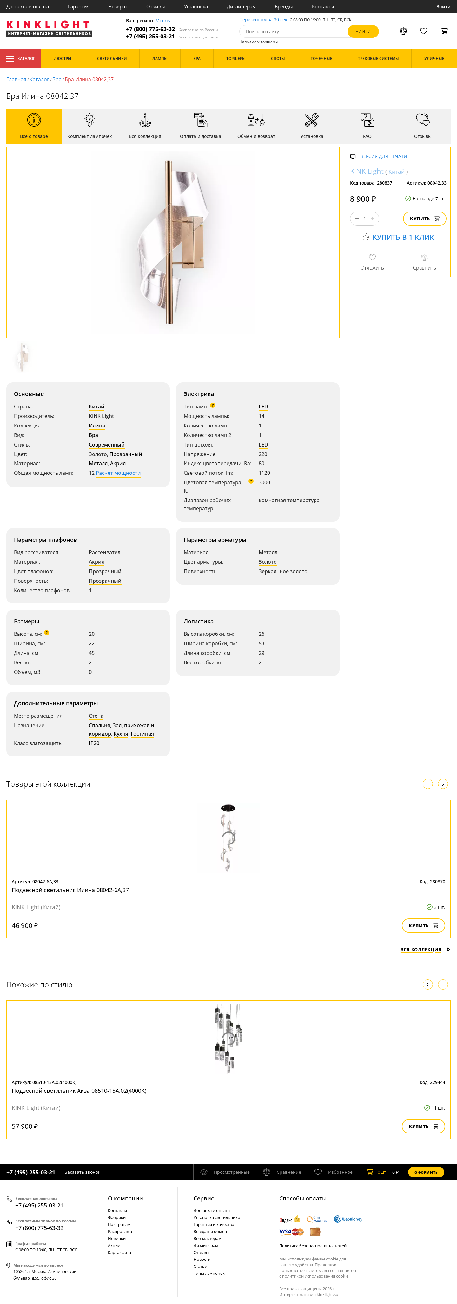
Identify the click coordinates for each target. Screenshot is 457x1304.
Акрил (118, 463)
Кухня (121, 733)
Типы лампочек (209, 1273)
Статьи (200, 1266)
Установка (196, 6)
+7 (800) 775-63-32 (172, 29)
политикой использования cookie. (315, 1276)
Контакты (323, 6)
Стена (96, 715)
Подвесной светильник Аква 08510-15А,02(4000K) (79, 1090)
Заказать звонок (82, 1172)
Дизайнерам (241, 6)
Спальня (99, 725)
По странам (119, 1224)
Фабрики (117, 1217)
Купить (425, 219)
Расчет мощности (118, 472)
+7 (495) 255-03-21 (172, 36)
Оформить (426, 1172)
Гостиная (142, 733)
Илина (97, 425)
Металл (98, 463)
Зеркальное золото (283, 571)
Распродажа (120, 1231)
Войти (443, 6)
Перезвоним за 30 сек (263, 20)
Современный (107, 444)
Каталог (20, 59)
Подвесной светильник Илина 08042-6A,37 (70, 890)
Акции (114, 1245)
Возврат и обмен (210, 1231)
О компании (125, 1198)
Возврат (118, 6)
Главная (16, 79)
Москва (164, 21)
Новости (202, 1259)
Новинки (117, 1238)
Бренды (284, 6)
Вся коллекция (426, 949)
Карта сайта (119, 1252)
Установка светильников (218, 1217)
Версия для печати (384, 156)
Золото (98, 454)
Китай (96, 406)
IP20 (94, 743)
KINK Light (101, 416)
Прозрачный (125, 454)
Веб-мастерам (208, 1238)
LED (263, 406)
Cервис (204, 1198)
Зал (117, 725)
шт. (376, 1172)
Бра (57, 79)
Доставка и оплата (27, 6)
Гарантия (78, 6)
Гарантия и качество (214, 1224)
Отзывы (155, 6)
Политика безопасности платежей (313, 1245)
